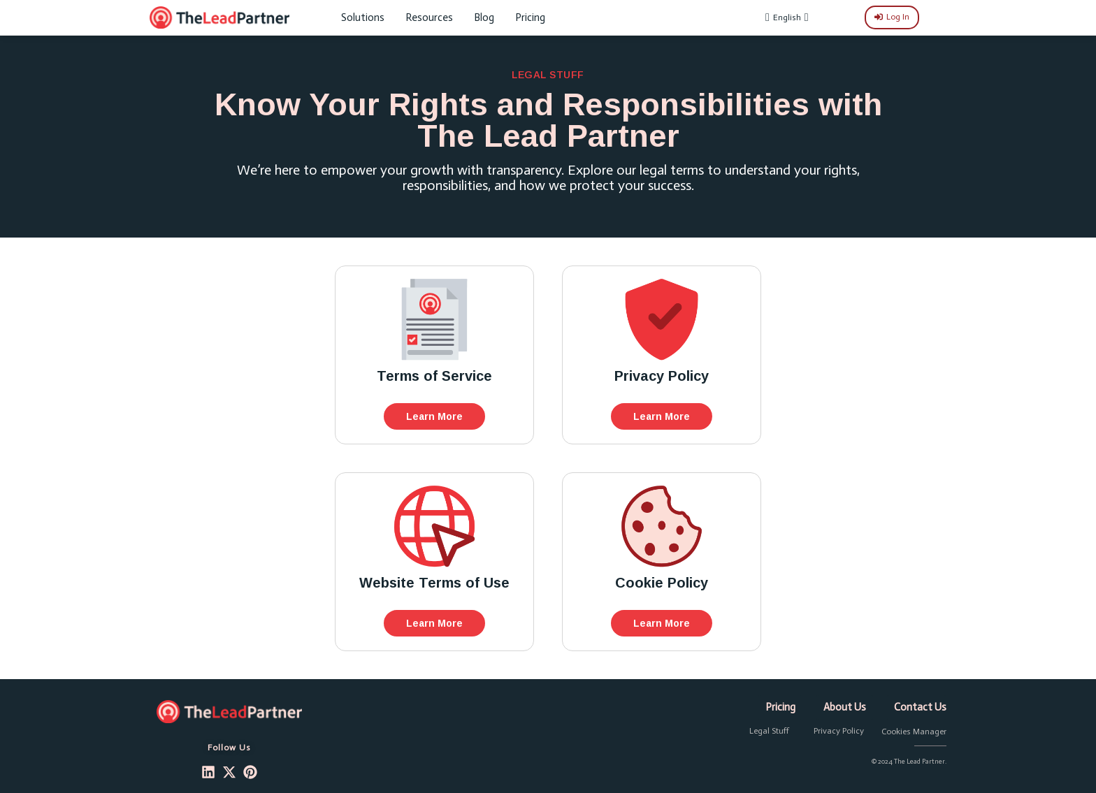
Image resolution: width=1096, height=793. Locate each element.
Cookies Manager (913, 731)
